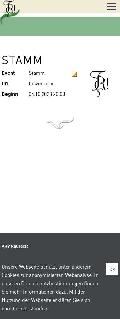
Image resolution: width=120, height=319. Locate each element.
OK (112, 269)
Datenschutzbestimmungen (52, 283)
